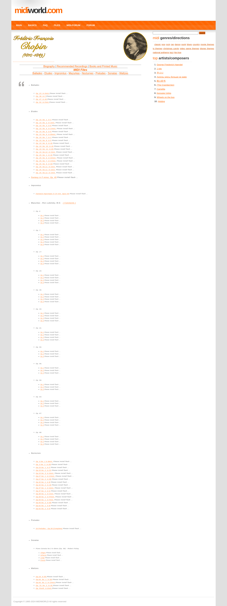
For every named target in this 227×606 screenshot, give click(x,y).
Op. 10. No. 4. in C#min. (46, 128)
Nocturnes (87, 73)
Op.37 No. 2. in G (43, 491)
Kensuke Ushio (164, 93)
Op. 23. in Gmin (42, 93)
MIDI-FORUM (73, 25)
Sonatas (112, 73)
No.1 (42, 215)
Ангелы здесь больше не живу (172, 77)
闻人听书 (161, 81)
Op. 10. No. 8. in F (43, 140)
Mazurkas (74, 73)
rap (172, 44)
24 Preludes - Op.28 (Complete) (49, 528)
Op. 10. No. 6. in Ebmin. (46, 134)
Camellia (161, 89)
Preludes (100, 73)
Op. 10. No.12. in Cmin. (46, 152)
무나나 (160, 73)
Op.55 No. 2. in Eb (43, 502)
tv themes (157, 48)
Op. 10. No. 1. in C (44, 120)
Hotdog (161, 101)
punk (183, 44)
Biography (49, 66)
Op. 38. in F (41, 96)
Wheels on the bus (166, 97)
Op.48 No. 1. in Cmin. (45, 494)
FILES (57, 25)
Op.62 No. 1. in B (43, 505)
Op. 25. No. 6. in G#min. (46, 158)
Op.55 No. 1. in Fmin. (45, 500)
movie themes (207, 44)
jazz (172, 52)
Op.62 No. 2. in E (43, 508)
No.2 (42, 218)
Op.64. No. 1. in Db (44, 579)
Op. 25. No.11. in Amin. (45, 167)
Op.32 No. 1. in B (43, 482)
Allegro (43, 552)
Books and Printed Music (103, 66)
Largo (43, 558)
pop (163, 44)
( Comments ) (69, 203)
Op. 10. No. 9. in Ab (44, 143)
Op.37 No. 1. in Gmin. (45, 488)
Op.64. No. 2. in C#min (46, 582)
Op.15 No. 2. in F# (43, 470)
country (196, 44)
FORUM (91, 25)
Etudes (48, 73)
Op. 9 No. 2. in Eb (43, 464)
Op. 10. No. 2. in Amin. (45, 123)
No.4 (42, 223)
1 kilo (159, 69)
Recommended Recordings (72, 66)
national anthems (161, 52)
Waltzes (123, 73)
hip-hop (177, 52)
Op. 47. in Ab (41, 99)
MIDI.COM (38, 10)
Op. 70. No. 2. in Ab (44, 585)
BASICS (32, 25)
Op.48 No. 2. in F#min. (45, 497)
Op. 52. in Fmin (42, 102)
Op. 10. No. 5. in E (44, 131)
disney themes (207, 48)
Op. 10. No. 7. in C (44, 137)
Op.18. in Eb (41, 576)
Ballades (37, 73)
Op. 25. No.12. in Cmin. (46, 173)
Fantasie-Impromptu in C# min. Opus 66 (52, 194)
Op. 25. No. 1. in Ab (44, 155)
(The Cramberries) (165, 85)
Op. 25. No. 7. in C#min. (46, 161)
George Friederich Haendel (170, 64)
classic (157, 44)
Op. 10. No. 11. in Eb (45, 149)
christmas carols (171, 48)
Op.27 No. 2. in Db (43, 479)
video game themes (189, 48)
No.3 (42, 220)
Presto (43, 560)
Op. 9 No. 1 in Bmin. (44, 461)
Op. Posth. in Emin (44, 588)
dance (177, 44)
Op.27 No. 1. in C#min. (45, 476)
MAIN (19, 25)
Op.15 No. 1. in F (43, 467)
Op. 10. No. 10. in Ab (44, 146)
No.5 (42, 244)
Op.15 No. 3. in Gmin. (45, 473)
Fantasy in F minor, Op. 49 (44, 177)
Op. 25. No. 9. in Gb (44, 164)
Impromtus (61, 73)
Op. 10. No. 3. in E (44, 125)
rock (168, 44)
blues (189, 44)
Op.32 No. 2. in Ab (43, 485)
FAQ (45, 25)
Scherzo (44, 555)
